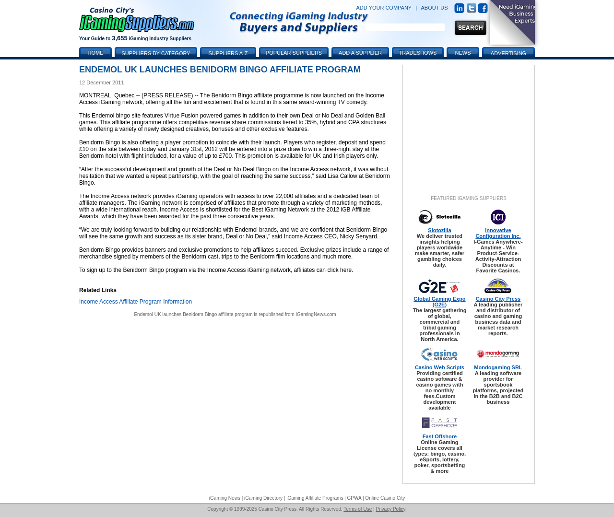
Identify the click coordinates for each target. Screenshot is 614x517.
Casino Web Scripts (439, 367)
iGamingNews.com (316, 314)
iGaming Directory (263, 498)
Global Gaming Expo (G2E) (439, 301)
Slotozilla (439, 230)
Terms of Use (357, 509)
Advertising (508, 53)
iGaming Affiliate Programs (314, 498)
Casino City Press (498, 299)
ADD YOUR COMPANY (384, 8)
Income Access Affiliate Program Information (135, 301)
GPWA (354, 498)
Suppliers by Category (155, 53)
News (463, 53)
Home (96, 53)
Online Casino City (385, 498)
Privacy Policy (390, 509)
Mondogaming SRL (498, 367)
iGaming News (224, 498)
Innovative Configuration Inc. (497, 233)
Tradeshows (418, 53)
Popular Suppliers (294, 53)
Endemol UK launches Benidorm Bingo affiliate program (193, 314)
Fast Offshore (440, 436)
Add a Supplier (360, 53)
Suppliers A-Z (228, 53)
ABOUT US (434, 8)
